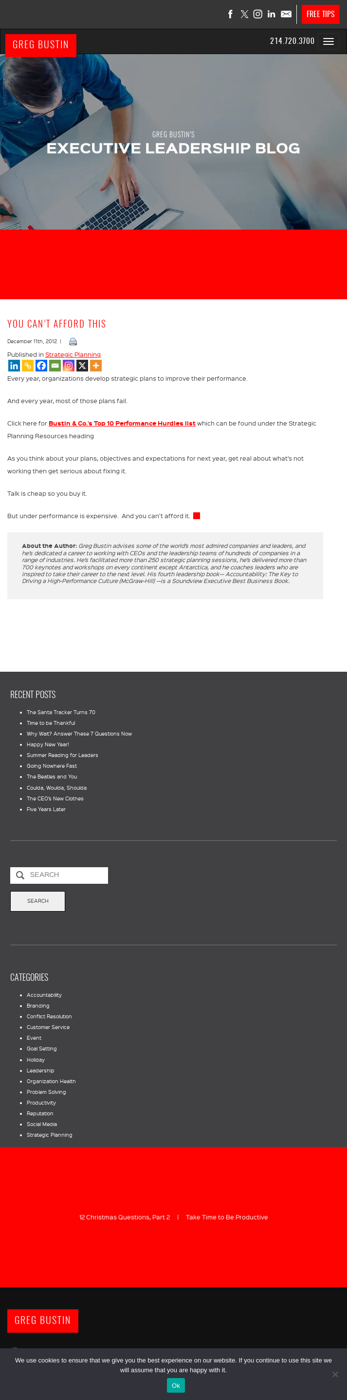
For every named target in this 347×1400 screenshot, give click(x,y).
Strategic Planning (73, 354)
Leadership (41, 1070)
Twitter (245, 14)
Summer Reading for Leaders (62, 755)
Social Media (42, 1124)
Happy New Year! (48, 744)
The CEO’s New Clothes (55, 798)
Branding (38, 1005)
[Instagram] (68, 365)
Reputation (40, 1113)
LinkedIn (272, 14)
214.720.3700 (292, 41)
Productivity (41, 1102)
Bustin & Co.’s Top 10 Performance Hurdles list (122, 423)
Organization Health (51, 1081)
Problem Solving (46, 1092)
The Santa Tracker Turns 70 (61, 712)
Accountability (44, 995)
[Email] (55, 365)
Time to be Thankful (51, 722)
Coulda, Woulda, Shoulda (57, 787)
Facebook (231, 14)
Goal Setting (42, 1048)
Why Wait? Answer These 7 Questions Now (79, 733)
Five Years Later (46, 809)
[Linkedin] (14, 365)
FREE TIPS (321, 15)
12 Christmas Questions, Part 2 (124, 1217)
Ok (176, 1385)
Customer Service (48, 1027)
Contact (286, 14)
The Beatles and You (52, 776)
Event (34, 1037)
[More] (96, 365)
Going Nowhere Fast (52, 765)
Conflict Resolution (49, 1016)
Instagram (258, 14)
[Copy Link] (28, 365)
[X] (82, 365)
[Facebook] (41, 365)
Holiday (36, 1059)
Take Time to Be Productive (227, 1217)
